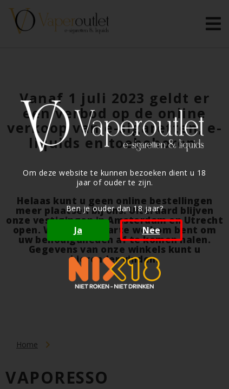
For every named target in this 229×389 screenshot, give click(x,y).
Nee (151, 230)
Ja (78, 230)
